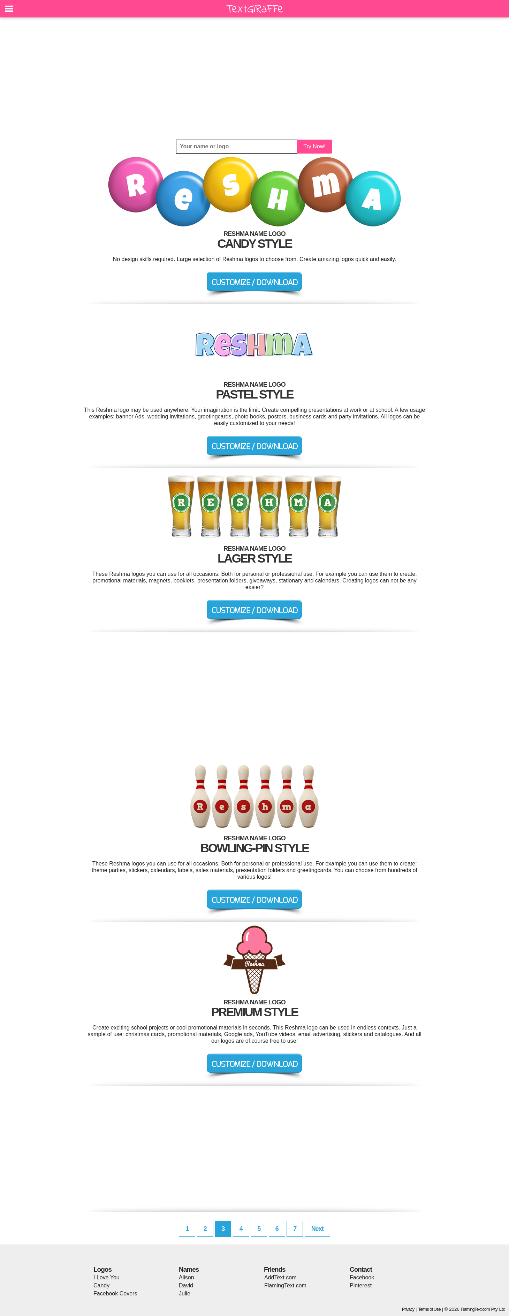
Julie (184, 1293)
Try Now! (314, 146)
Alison (186, 1277)
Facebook (362, 1277)
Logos (102, 1269)
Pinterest (361, 1285)
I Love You (106, 1277)
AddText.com (280, 1277)
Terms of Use (429, 1309)
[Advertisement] (254, 78)
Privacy (408, 1309)
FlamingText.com (285, 1285)
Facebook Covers (115, 1293)
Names (189, 1269)
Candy (101, 1285)
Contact (361, 1269)
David (186, 1285)
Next (317, 1228)
